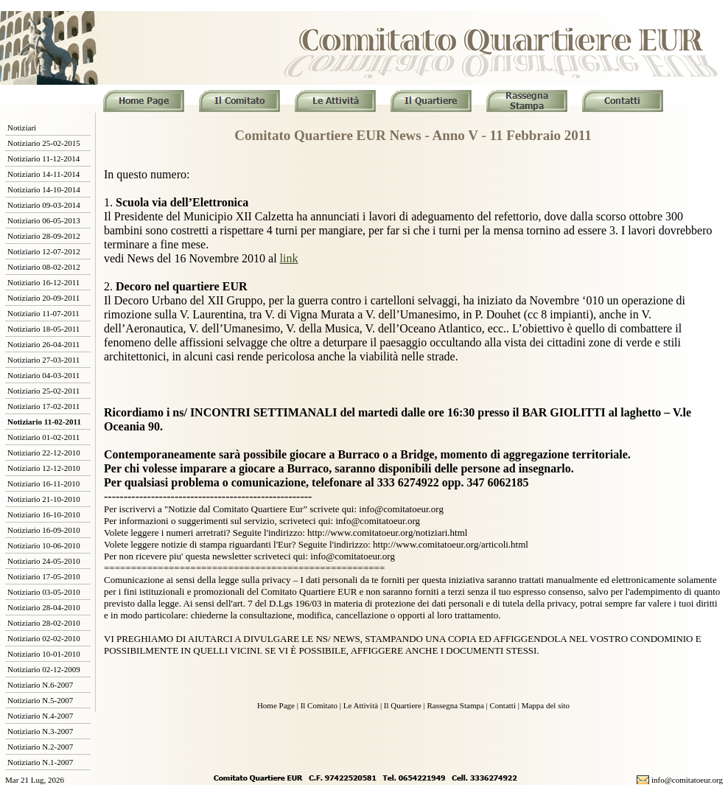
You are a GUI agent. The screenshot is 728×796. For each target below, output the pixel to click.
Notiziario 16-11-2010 (43, 483)
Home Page (276, 705)
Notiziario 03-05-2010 (43, 591)
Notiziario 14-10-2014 (43, 189)
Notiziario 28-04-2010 (43, 607)
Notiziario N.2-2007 (40, 746)
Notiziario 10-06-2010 (43, 545)
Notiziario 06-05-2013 (43, 220)
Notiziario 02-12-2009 (43, 669)
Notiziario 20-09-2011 (43, 297)
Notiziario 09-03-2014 (43, 204)
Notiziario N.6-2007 (40, 684)
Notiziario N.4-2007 (40, 715)
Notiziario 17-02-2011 (43, 406)
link (289, 258)
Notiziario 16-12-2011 (43, 282)
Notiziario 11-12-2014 (43, 158)
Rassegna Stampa (455, 705)
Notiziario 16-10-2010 (43, 514)
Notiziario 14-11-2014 (43, 174)
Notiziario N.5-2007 (40, 700)
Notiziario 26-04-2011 (43, 344)
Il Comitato (319, 705)
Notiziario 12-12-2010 (43, 468)
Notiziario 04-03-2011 (43, 375)
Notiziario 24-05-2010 (43, 560)
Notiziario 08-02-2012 (43, 266)
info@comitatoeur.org (687, 779)
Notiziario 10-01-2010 (43, 653)
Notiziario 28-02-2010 (43, 622)
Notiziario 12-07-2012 (43, 251)
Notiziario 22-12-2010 (43, 452)
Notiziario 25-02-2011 (43, 390)
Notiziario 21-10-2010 (43, 499)
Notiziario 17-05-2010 (43, 576)
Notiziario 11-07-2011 (43, 313)
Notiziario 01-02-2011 (43, 437)
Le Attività (360, 705)
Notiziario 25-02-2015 (43, 143)
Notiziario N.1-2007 (40, 762)
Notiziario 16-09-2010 (43, 530)
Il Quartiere (402, 705)
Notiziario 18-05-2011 (43, 328)
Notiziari (21, 127)
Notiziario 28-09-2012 (43, 235)
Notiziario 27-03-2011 (43, 359)
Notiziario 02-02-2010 (43, 638)
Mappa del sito (546, 705)
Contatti (503, 705)
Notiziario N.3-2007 (40, 731)
